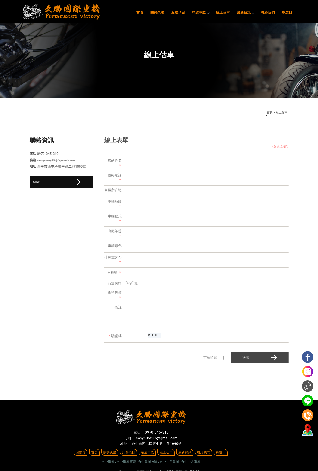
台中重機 (108, 462)
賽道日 (287, 12)
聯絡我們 (268, 12)
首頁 (139, 12)
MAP (57, 182)
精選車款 (200, 12)
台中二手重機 (169, 462)
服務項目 (178, 12)
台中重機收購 (147, 462)
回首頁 (80, 452)
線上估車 (223, 12)
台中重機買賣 (126, 462)
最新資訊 (245, 12)
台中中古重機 (191, 462)
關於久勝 (157, 12)
